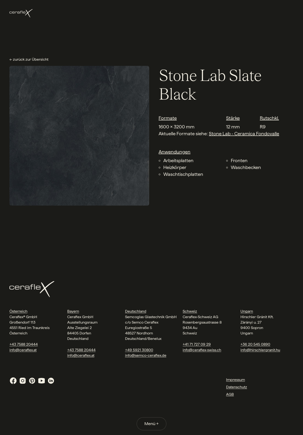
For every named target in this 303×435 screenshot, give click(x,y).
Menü (151, 423)
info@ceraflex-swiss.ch (202, 350)
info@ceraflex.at (23, 350)
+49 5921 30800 (139, 350)
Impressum (235, 379)
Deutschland (135, 311)
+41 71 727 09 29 (197, 344)
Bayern (73, 311)
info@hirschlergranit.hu (260, 350)
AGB (230, 394)
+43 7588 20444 (23, 344)
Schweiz (190, 311)
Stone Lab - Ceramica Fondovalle (244, 133)
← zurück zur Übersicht (28, 59)
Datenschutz (236, 387)
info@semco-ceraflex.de (145, 355)
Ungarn (246, 311)
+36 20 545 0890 (255, 344)
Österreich (18, 311)
